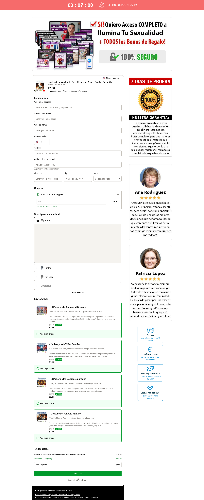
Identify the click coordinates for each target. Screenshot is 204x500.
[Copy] (59, 464)
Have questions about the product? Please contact (54, 454)
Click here (66, 91)
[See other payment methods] (77, 256)
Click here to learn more (69, 469)
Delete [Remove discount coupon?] (113, 201)
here (62, 482)
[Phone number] (85, 142)
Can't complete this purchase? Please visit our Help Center (57, 458)
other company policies (62, 476)
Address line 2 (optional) (45, 159)
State (81, 173)
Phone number (40, 136)
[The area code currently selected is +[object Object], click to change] (41, 142)
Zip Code (38, 173)
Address (37, 148)
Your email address (42, 102)
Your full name (40, 125)
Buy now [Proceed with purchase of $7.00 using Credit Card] (78, 437)
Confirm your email (42, 113)
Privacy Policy (44, 476)
